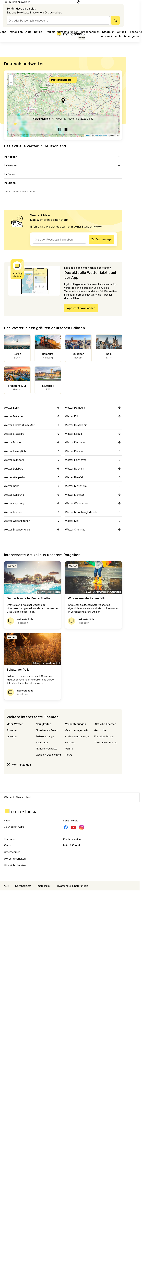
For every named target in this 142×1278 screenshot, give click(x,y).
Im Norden (63, 157)
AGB (6, 885)
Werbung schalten (15, 858)
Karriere (8, 845)
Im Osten (63, 174)
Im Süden (63, 183)
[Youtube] (73, 827)
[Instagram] (81, 827)
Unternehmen (12, 852)
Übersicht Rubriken (15, 865)
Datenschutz (23, 885)
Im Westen (63, 165)
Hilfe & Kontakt (72, 845)
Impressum (43, 885)
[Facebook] (65, 827)
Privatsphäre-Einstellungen (72, 885)
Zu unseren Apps (14, 826)
